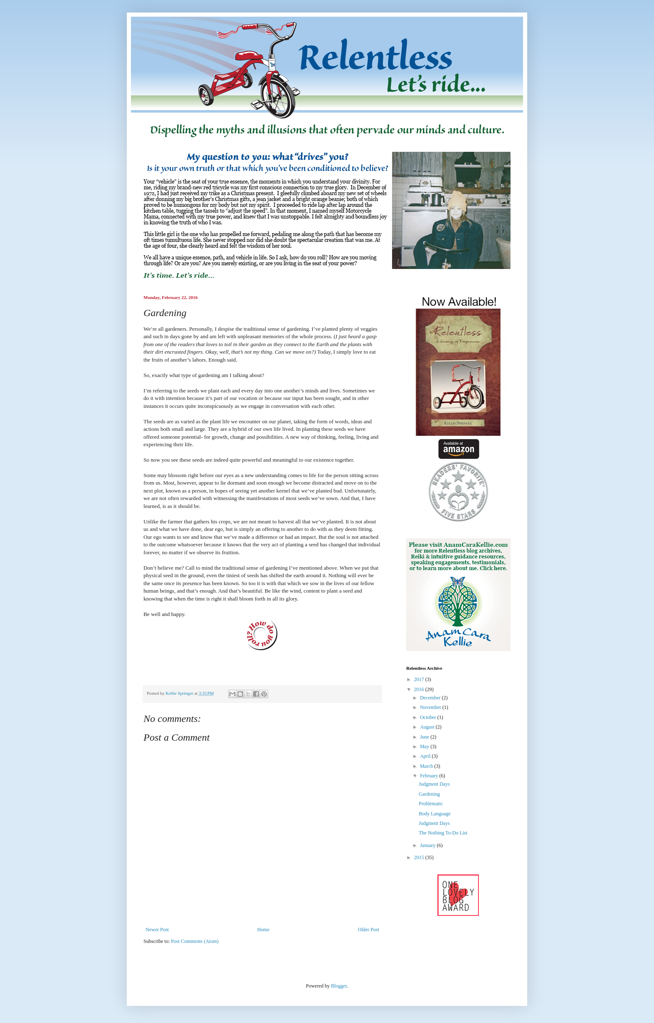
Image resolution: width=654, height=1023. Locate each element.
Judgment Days (434, 784)
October (429, 717)
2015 (419, 857)
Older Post (368, 930)
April (426, 756)
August (428, 727)
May (425, 746)
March (427, 766)
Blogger (339, 986)
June (425, 737)
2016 (419, 689)
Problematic (431, 804)
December (431, 698)
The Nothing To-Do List (443, 833)
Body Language (434, 814)
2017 (419, 679)
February (429, 776)
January (428, 845)
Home (263, 930)
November (431, 707)
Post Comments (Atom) (195, 941)
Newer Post (157, 930)
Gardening (429, 794)
